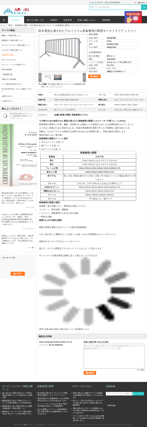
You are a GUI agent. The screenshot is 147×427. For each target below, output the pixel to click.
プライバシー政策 (20, 425)
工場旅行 (53, 20)
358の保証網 (7, 70)
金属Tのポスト (7, 96)
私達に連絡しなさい (87, 20)
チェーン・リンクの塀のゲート (14, 65)
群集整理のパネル (82, 329)
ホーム (3, 25)
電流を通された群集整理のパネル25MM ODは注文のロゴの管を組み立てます (53, 399)
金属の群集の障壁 (51, 329)
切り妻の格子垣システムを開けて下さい (17, 90)
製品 (10, 25)
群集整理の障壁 (21, 25)
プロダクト (16, 20)
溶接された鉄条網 (9, 79)
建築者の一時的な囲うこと (12, 40)
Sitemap (111, 405)
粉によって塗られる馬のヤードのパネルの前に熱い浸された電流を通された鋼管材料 (88, 403)
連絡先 (96, 76)
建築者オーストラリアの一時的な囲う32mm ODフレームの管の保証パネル (17, 412)
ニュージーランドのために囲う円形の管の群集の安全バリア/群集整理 (52, 405)
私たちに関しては (35, 20)
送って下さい (138, 394)
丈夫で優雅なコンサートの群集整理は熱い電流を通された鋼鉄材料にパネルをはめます (52, 411)
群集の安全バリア (67, 329)
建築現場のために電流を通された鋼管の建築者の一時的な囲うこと (17, 407)
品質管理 (68, 20)
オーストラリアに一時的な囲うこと (16, 45)
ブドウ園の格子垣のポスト (12, 84)
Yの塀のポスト (7, 101)
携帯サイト (111, 409)
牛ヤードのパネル (9, 60)
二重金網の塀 (7, 74)
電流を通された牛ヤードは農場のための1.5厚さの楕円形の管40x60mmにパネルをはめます (88, 410)
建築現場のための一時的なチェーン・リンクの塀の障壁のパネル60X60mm (17, 402)
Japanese (142, 2)
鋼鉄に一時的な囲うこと (11, 35)
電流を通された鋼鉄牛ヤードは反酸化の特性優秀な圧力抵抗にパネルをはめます (88, 395)
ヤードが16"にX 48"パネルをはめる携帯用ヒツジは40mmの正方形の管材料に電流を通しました (88, 418)
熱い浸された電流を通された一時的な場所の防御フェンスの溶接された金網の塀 (17, 395)
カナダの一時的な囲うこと (12, 50)
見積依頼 (106, 20)
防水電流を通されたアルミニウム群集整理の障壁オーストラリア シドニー (21, 116)
